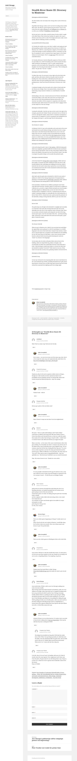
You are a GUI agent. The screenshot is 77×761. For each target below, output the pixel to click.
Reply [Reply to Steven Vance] (35, 529)
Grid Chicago (9, 5)
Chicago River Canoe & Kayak (50, 161)
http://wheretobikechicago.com (41, 571)
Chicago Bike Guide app (10, 111)
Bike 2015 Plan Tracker (10, 105)
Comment (34, 689)
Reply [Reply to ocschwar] (34, 347)
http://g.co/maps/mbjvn (53, 620)
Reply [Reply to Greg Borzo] (34, 559)
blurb (61, 102)
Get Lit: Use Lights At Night (11, 92)
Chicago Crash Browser (10, 98)
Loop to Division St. (44, 29)
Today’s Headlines (9, 43)
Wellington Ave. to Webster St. (59, 29)
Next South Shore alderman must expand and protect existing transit (11, 52)
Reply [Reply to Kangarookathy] (34, 409)
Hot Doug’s (54, 135)
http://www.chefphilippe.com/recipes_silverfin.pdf (45, 360)
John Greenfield (44, 318)
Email (33, 712)
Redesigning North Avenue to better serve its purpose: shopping (11, 40)
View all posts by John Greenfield (49, 310)
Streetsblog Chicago (14, 29)
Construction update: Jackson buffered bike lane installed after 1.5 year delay (11, 63)
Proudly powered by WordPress (38, 758)
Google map (52, 55)
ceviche (62, 318)
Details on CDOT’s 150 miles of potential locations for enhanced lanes (12, 74)
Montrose (46, 319)
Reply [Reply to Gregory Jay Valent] (37, 645)
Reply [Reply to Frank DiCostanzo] (34, 382)
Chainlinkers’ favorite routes (52, 31)
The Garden (52, 147)
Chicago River (34, 319)
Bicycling (51, 318)
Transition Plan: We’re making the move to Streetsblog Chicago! (11, 59)
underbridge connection (53, 179)
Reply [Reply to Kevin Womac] (34, 608)
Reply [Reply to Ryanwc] (34, 461)
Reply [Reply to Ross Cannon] (34, 509)
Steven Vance (41, 514)
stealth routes (51, 319)
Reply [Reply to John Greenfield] (35, 364)
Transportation (56, 318)
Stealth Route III (38, 289)
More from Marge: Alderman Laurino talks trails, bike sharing (11, 47)
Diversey (39, 319)
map (42, 319)
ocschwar (39, 339)
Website (34, 718)
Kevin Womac (40, 581)
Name (33, 707)
